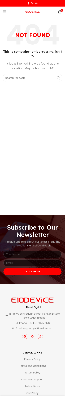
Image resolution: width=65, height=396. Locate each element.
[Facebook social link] (28, 3)
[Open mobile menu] (4, 11)
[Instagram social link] (32, 3)
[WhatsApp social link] (36, 3)
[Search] (32, 78)
